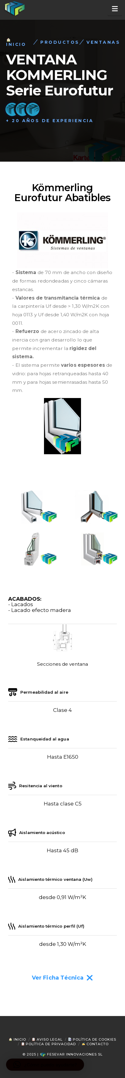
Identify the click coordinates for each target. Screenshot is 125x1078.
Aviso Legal (47, 1039)
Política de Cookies (92, 1039)
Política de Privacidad (48, 1044)
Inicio (17, 1039)
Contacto (95, 1044)
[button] (115, 8)
